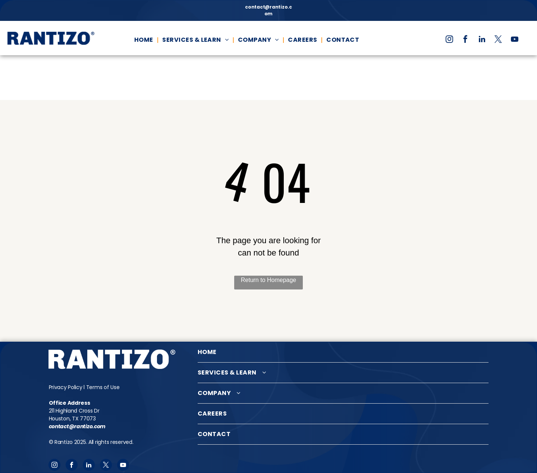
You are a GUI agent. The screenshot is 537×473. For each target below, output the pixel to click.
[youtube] (514, 40)
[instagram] (449, 40)
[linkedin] (481, 40)
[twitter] (498, 40)
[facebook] (465, 40)
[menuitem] (144, 39)
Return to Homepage (268, 280)
